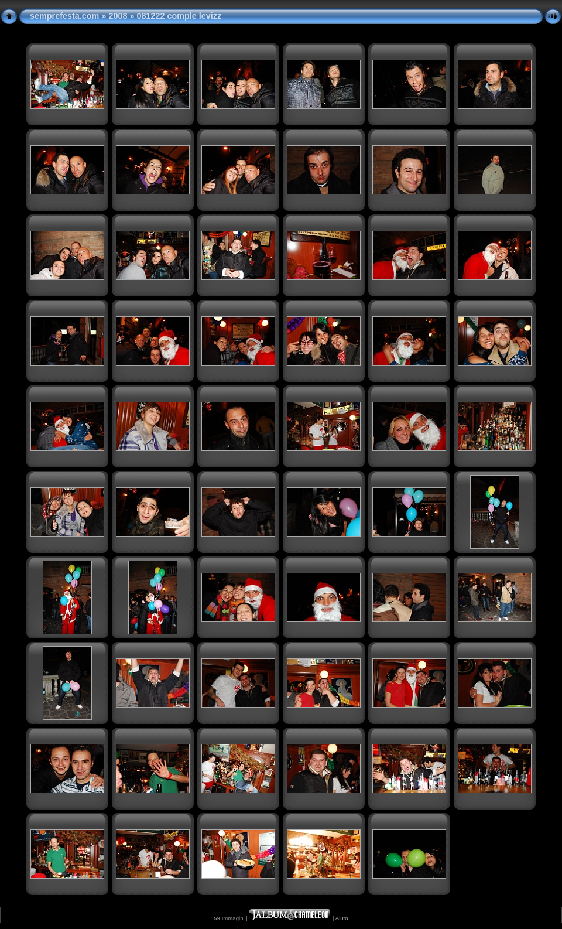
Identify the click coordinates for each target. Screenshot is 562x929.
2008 (117, 16)
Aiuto (341, 918)
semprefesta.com (64, 16)
